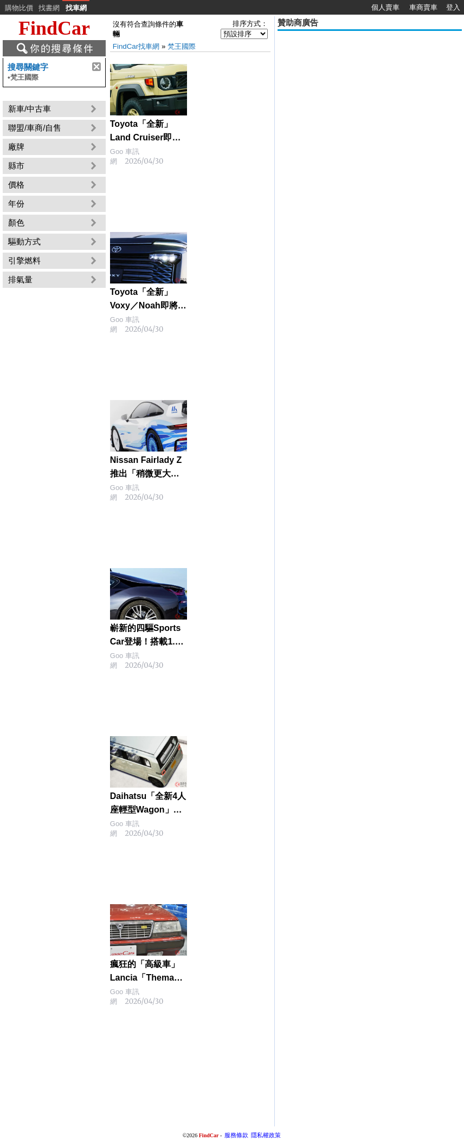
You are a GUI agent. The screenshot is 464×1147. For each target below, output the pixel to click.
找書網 (49, 8)
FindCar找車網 (136, 46)
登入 (453, 7)
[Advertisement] (370, 109)
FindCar (54, 28)
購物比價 (19, 8)
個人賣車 (385, 7)
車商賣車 (423, 7)
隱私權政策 (266, 1135)
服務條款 (236, 1135)
